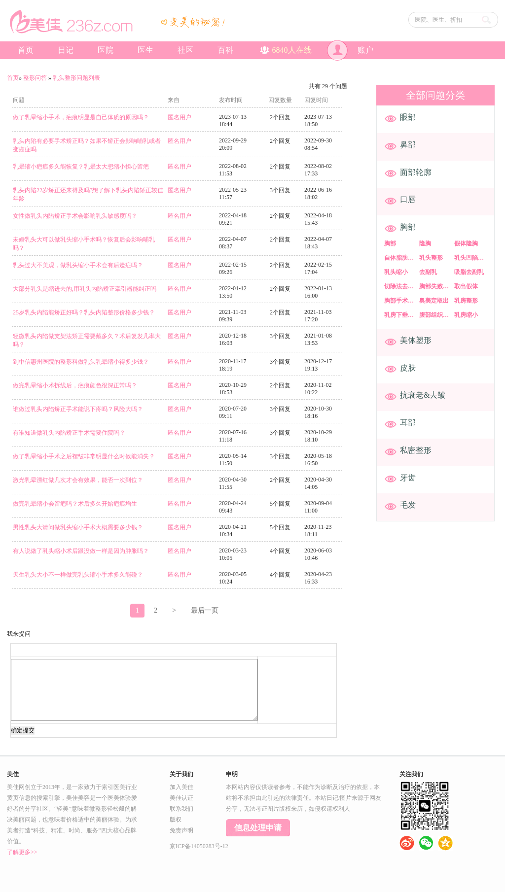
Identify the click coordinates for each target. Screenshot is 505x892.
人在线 (286, 50)
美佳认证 (181, 797)
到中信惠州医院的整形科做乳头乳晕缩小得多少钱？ (81, 361)
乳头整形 (431, 257)
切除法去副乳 (401, 286)
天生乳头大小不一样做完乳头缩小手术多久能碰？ (78, 574)
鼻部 (408, 144)
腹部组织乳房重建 (436, 314)
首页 (26, 50)
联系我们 (181, 808)
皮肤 (408, 368)
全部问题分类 (435, 95)
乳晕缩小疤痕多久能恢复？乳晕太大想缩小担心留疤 (81, 166)
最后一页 (204, 610)
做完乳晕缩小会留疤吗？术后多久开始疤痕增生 (75, 503)
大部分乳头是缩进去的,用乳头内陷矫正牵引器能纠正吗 (84, 288)
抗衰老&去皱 (422, 395)
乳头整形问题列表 (76, 77)
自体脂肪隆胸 (401, 257)
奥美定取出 (434, 300)
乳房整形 (466, 300)
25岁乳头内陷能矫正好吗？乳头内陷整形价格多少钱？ (84, 312)
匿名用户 (179, 117)
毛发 (408, 505)
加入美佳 (181, 787)
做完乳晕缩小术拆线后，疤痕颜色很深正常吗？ (75, 385)
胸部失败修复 (436, 286)
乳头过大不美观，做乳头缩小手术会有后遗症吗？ (78, 265)
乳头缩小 (396, 272)
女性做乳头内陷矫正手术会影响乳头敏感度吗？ (75, 215)
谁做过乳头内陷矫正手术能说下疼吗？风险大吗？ (78, 409)
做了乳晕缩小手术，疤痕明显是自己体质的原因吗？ (81, 117)
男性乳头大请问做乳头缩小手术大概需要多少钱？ (78, 527)
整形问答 (35, 77)
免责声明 (181, 830)
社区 (185, 50)
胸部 (408, 227)
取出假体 (466, 286)
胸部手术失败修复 (401, 300)
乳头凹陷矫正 (471, 257)
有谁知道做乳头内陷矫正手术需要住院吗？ (69, 432)
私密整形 (416, 450)
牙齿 (408, 478)
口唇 (408, 199)
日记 (65, 50)
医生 (145, 50)
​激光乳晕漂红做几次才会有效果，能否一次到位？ (78, 480)
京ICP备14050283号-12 (199, 846)
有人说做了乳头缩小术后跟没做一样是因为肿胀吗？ (81, 551)
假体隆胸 (466, 243)
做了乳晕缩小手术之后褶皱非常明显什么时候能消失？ (84, 456)
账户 (350, 51)
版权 (175, 819)
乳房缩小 (466, 314)
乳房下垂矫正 (401, 314)
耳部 (408, 422)
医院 (105, 50)
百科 (225, 50)
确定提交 (23, 730)
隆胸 (425, 243)
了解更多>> (22, 852)
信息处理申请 (258, 827)
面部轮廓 (416, 172)
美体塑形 (416, 340)
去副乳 (428, 272)
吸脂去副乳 (469, 272)
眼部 (408, 117)
